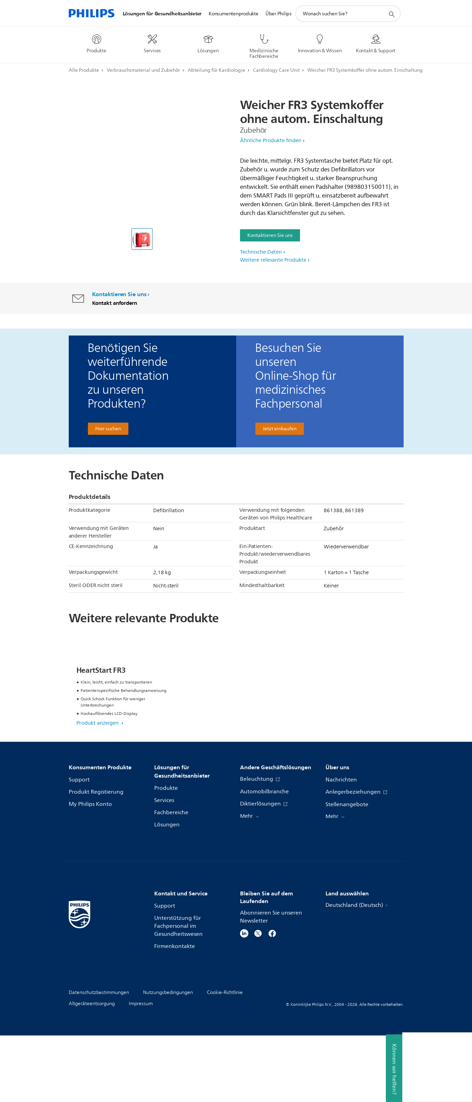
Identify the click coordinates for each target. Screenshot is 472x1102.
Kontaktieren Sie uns (270, 235)
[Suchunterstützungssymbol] (391, 14)
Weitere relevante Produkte (273, 260)
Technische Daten (261, 252)
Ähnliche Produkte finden (270, 140)
